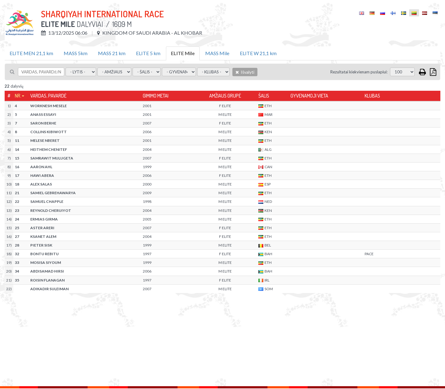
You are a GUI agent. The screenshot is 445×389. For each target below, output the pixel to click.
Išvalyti (244, 72)
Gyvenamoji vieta (309, 96)
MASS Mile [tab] (217, 53)
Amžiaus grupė (225, 96)
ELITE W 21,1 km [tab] (258, 53)
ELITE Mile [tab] (183, 53)
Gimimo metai (155, 96)
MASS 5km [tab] (75, 53)
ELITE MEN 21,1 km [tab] (31, 53)
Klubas (372, 96)
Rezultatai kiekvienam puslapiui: (359, 71)
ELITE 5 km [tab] (148, 53)
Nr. (18, 96)
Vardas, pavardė (48, 96)
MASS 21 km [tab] (111, 53)
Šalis (263, 96)
